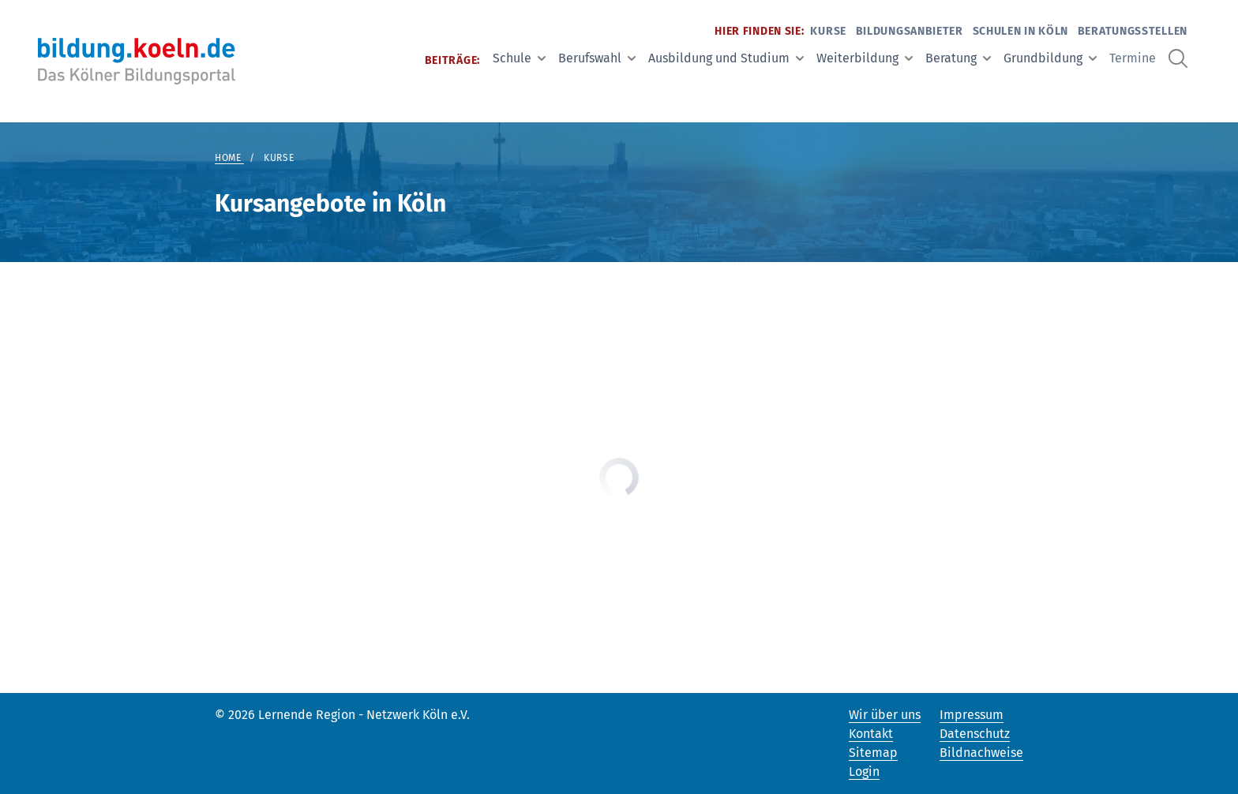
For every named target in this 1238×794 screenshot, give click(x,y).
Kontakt (871, 733)
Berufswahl (597, 58)
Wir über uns (885, 714)
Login (864, 771)
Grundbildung (1050, 58)
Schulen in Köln (1021, 31)
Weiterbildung (864, 58)
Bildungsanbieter (909, 31)
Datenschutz (975, 733)
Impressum (972, 714)
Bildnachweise (981, 752)
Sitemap (873, 752)
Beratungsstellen (1132, 31)
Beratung (958, 58)
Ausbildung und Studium (726, 58)
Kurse (828, 31)
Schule (519, 58)
